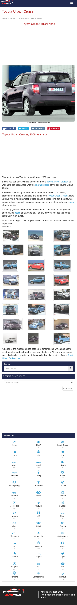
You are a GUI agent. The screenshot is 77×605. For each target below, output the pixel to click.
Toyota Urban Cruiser (57, 182)
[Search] (70, 368)
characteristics (42, 185)
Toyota (12, 18)
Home (4, 18)
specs (71, 202)
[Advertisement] (38, 46)
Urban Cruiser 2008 (26, 18)
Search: (7, 364)
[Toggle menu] (72, 3)
